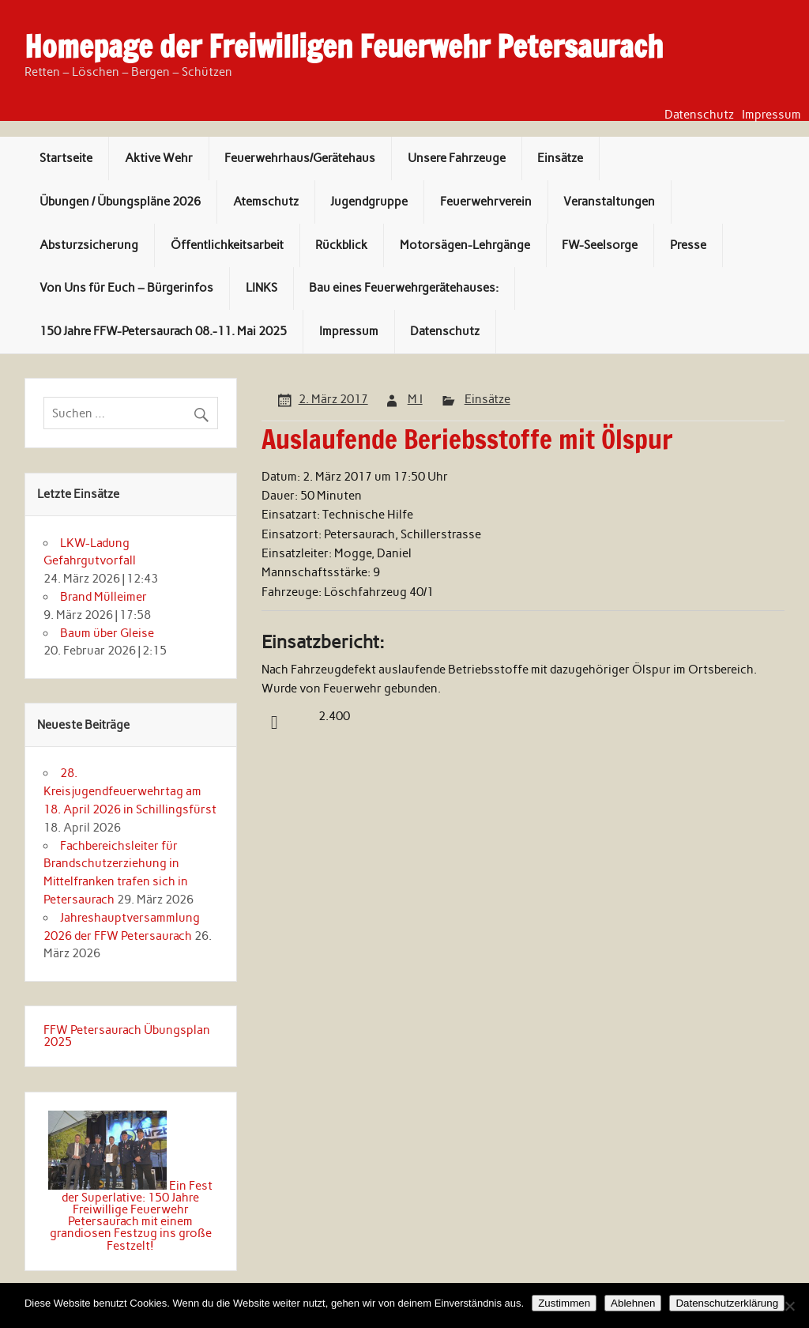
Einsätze (560, 158)
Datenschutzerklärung (726, 1303)
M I (415, 399)
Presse (688, 245)
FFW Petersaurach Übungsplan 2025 (126, 1036)
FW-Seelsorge (600, 245)
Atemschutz (266, 201)
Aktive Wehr (159, 158)
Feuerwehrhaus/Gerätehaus (299, 158)
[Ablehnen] (789, 1306)
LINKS (261, 288)
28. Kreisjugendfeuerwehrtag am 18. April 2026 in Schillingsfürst (129, 791)
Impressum (771, 115)
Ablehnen (633, 1303)
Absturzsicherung (89, 245)
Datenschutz (699, 115)
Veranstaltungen (609, 201)
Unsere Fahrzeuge (457, 158)
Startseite (66, 158)
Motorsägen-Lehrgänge (465, 245)
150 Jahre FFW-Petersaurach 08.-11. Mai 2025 (163, 331)
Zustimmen (564, 1303)
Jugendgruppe (369, 201)
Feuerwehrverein (486, 201)
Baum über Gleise (107, 633)
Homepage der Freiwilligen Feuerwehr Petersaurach (343, 46)
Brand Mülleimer (103, 597)
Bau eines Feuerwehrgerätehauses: (404, 288)
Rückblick (341, 245)
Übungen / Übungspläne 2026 (120, 201)
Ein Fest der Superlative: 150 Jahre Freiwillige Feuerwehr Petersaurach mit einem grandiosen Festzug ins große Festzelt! (131, 1216)
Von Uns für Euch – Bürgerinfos (126, 288)
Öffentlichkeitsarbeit (227, 245)
